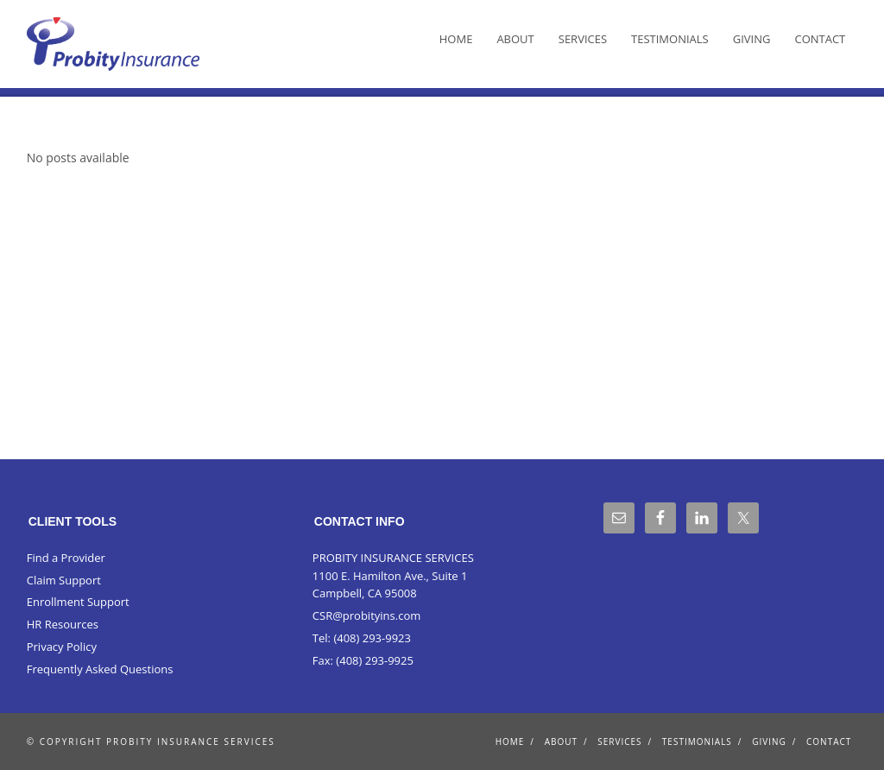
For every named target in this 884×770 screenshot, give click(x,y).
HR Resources (62, 624)
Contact (819, 39)
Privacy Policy (62, 646)
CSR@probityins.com (366, 615)
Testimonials (670, 39)
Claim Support (64, 580)
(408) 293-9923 (372, 638)
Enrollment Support (78, 601)
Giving (752, 39)
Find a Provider (66, 557)
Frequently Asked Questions (100, 669)
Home (456, 39)
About (515, 39)
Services (583, 39)
